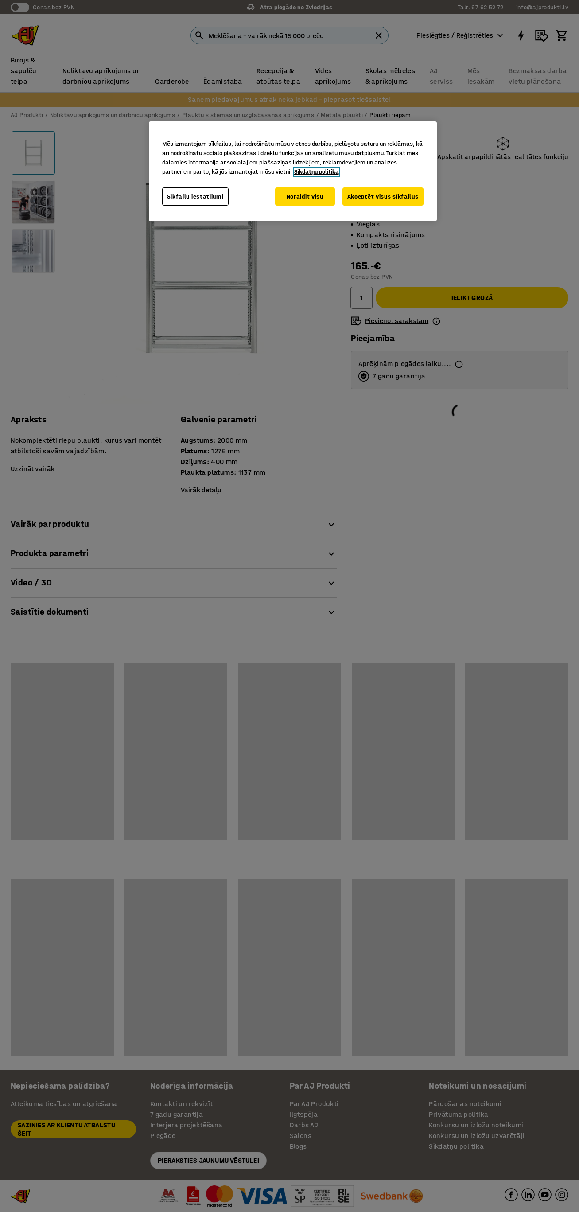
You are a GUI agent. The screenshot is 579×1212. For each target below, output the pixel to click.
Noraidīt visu (305, 196)
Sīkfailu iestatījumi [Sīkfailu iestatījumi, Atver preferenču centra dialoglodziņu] (195, 196)
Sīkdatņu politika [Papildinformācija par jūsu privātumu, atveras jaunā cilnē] (316, 171)
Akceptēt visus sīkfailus (383, 196)
